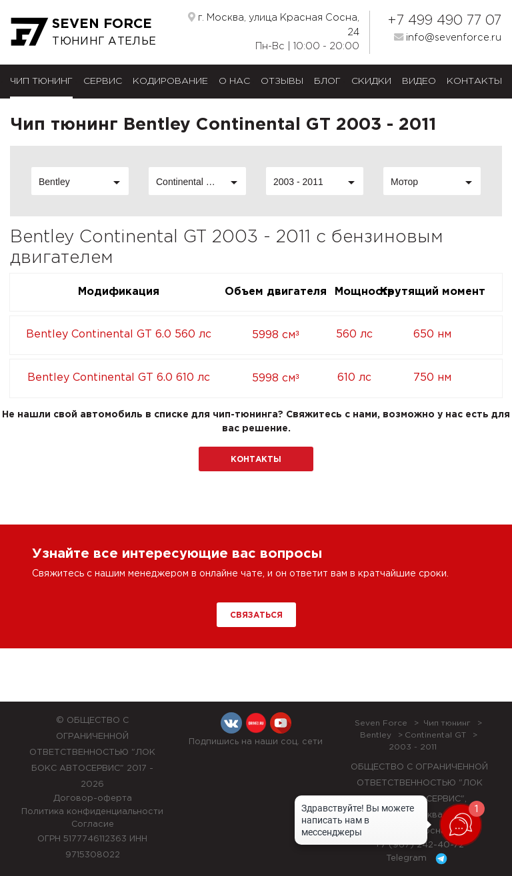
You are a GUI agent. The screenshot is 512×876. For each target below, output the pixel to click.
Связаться (256, 615)
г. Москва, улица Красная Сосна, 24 (273, 25)
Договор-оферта (92, 798)
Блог (327, 81)
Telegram (419, 858)
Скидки (371, 81)
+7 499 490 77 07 (444, 21)
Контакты (474, 81)
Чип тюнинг (41, 81)
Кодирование (170, 81)
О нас (234, 81)
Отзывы (282, 81)
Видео (419, 81)
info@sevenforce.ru (447, 37)
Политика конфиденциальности (92, 811)
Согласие (92, 824)
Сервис (102, 81)
